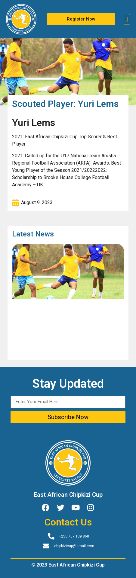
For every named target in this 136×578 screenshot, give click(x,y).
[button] (127, 19)
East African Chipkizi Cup (68, 494)
